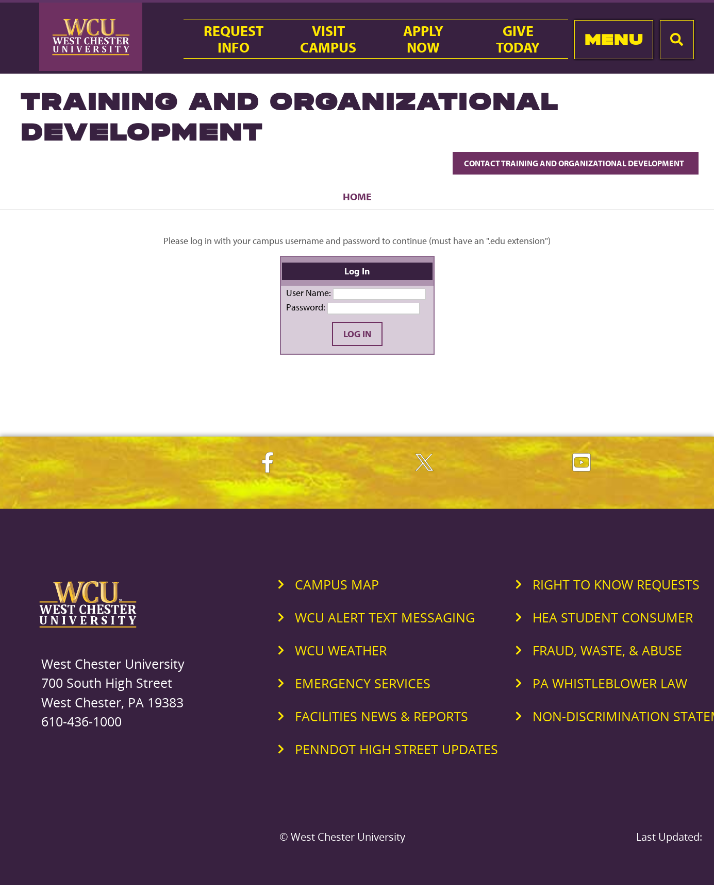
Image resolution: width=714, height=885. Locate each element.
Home (357, 196)
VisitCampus (328, 39)
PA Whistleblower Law (610, 683)
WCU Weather (341, 650)
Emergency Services (362, 683)
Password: (305, 307)
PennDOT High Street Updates (396, 749)
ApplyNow (423, 39)
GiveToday (518, 39)
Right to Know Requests (616, 584)
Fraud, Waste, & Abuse (607, 650)
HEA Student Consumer (613, 617)
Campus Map (337, 584)
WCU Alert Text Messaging (385, 617)
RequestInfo (233, 39)
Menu (614, 39)
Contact (575, 163)
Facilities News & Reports (381, 716)
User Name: (308, 293)
